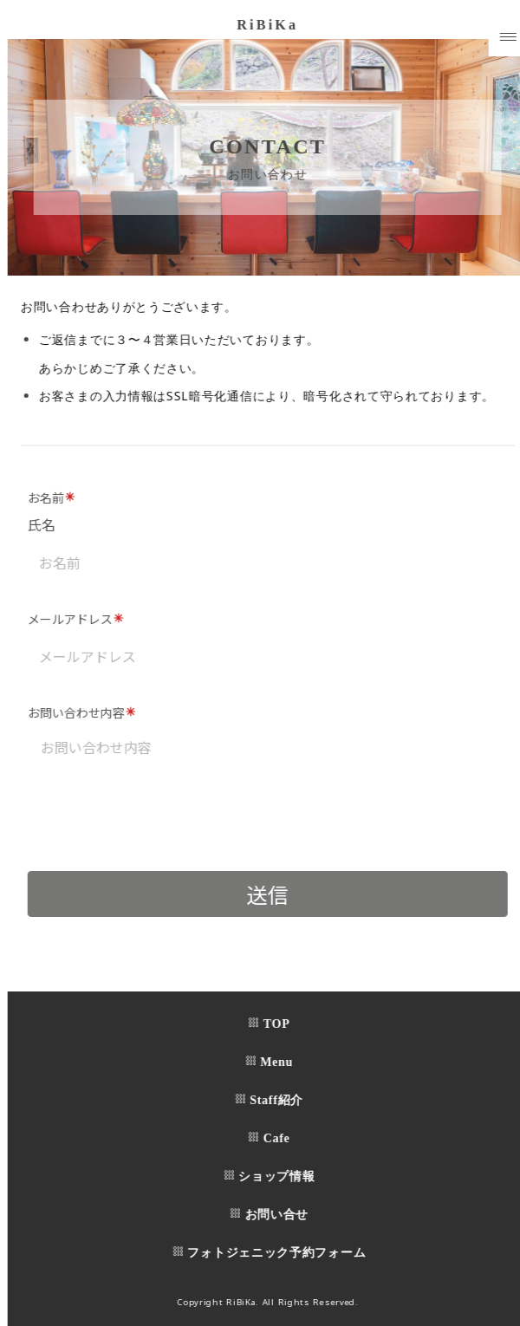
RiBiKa (272, 24)
